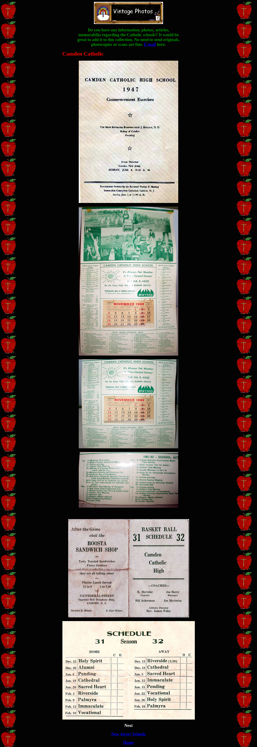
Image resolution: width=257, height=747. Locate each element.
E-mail (150, 44)
